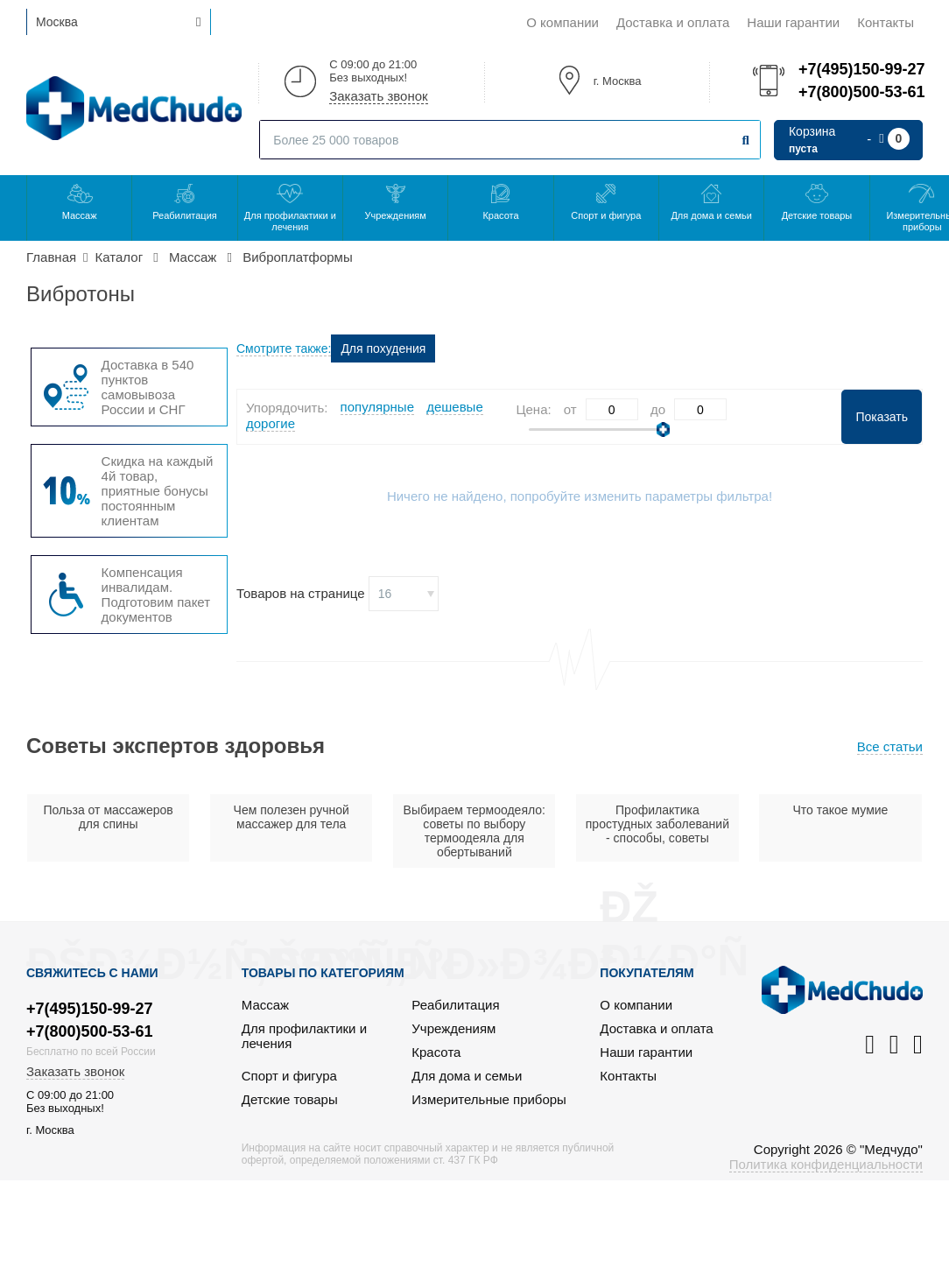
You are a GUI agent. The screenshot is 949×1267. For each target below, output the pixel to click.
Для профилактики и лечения (290, 221)
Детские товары (817, 215)
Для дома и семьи (711, 215)
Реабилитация (184, 215)
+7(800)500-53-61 (860, 92)
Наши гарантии (793, 22)
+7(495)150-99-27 (860, 69)
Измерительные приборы (488, 1099)
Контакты (885, 22)
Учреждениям (394, 215)
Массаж (79, 215)
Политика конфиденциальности (826, 1164)
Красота (500, 215)
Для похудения (383, 348)
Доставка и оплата (672, 22)
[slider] (663, 429)
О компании (562, 22)
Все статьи (890, 746)
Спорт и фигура (606, 215)
